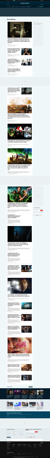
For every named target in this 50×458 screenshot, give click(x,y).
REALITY (16, 6)
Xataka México (8, 453)
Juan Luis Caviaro (11, 262)
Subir (41, 442)
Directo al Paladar (24, 445)
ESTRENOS (13, 6)
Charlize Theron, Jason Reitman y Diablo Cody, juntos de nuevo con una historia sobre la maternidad (14, 376)
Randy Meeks (10, 66)
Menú (8, 4)
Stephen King (38, 23)
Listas (8, 143)
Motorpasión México (30, 453)
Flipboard (40, 6)
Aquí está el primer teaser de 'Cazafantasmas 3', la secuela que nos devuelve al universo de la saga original (14, 304)
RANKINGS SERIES (28, 6)
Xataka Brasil (8, 454)
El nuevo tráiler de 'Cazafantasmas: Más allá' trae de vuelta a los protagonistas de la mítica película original (14, 216)
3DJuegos (13, 445)
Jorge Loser (10, 146)
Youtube (41, 6)
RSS (39, 215)
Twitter (42, 6)
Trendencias (35, 445)
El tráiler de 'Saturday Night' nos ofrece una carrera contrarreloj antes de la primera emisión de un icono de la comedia (14, 70)
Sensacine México (19, 453)
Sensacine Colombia (19, 454)
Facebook (39, 6)
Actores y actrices (10, 64)
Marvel (36, 23)
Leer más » (14, 55)
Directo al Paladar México (24, 453)
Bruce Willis (40, 24)
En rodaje (9, 378)
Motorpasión (29, 445)
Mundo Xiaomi (8, 449)
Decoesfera (35, 446)
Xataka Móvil (8, 446)
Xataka (7, 445)
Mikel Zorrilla (10, 56)
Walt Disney (35, 24)
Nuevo (41, 4)
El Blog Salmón (40, 445)
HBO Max (14, 433)
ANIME (19, 6)
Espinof (25, 3)
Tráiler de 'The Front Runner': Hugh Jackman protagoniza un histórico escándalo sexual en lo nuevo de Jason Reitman (14, 328)
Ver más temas (8, 437)
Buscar (41, 440)
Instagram (38, 6)
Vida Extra (13, 446)
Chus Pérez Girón (11, 383)
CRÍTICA (9, 6)
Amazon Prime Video (9, 433)
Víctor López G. (10, 95)
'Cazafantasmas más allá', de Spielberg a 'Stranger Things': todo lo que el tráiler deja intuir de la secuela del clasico (18, 244)
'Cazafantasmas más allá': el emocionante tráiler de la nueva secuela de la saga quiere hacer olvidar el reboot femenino (14, 255)
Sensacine (18, 445)
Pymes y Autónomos (41, 446)
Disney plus (8, 432)
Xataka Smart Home (9, 448)
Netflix (37, 24)
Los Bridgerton (20, 433)
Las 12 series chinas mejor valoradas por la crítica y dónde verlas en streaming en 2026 (10, 408)
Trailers (9, 73)
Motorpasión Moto (30, 446)
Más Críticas (41, 389)
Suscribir (42, 210)
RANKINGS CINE (23, 6)
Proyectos (9, 307)
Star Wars (41, 23)
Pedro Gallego (10, 121)
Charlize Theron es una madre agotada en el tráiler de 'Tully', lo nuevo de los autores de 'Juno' (14, 365)
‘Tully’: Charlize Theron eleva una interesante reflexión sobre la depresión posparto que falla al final (19, 356)
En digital (9, 44)
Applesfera (8, 447)
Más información (25, 457)
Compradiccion (35, 447)
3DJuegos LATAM (13, 453)
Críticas (8, 358)
